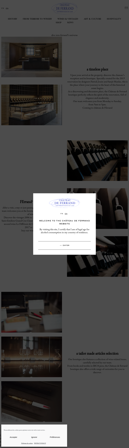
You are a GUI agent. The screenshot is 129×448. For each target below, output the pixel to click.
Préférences (55, 437)
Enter (66, 245)
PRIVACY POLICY (40, 443)
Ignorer (34, 437)
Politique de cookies (27, 443)
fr (61, 214)
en (66, 214)
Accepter (13, 437)
